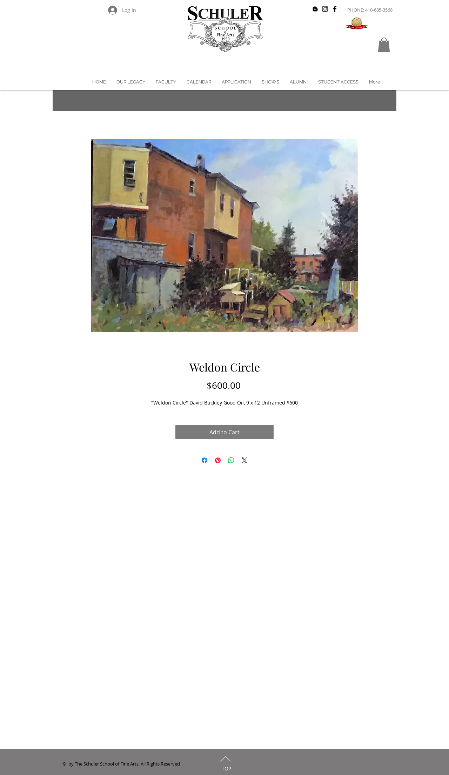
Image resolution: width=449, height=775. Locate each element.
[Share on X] (244, 460)
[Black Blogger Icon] (315, 9)
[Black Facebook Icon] (335, 9)
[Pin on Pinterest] (218, 460)
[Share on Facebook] (204, 460)
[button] (384, 45)
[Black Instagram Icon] (325, 9)
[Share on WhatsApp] (231, 460)
